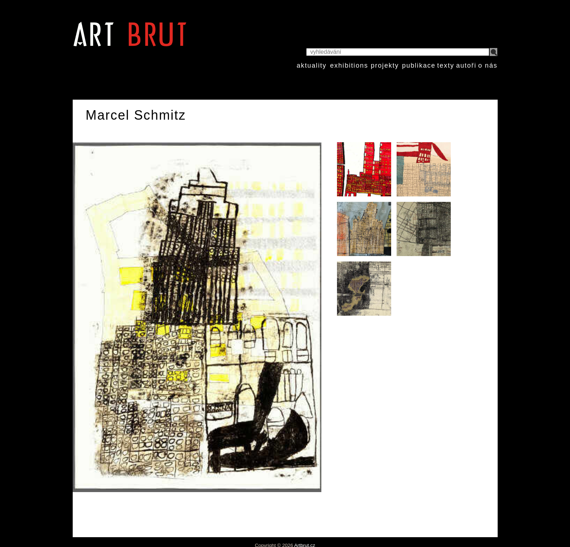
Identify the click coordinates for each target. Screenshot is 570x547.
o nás (487, 65)
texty (445, 65)
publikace (418, 65)
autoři (466, 65)
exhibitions (349, 65)
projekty (385, 65)
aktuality (311, 65)
